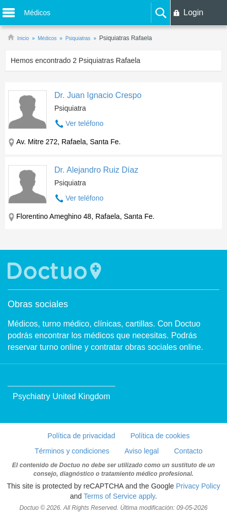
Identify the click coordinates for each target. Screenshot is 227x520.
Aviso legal (141, 451)
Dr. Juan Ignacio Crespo (98, 95)
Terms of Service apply (119, 496)
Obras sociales (38, 304)
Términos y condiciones (72, 451)
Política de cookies (160, 436)
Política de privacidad (81, 436)
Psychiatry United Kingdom (61, 396)
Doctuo (56, 271)
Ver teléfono (85, 123)
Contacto (188, 451)
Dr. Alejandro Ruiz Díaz (96, 170)
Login (193, 12)
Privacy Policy (198, 486)
